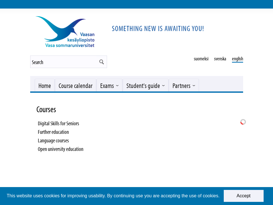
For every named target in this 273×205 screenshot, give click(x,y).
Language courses (53, 140)
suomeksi (201, 58)
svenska (220, 58)
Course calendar (76, 85)
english (237, 58)
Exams (107, 85)
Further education (53, 131)
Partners (181, 85)
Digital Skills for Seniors (58, 123)
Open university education (60, 148)
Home (44, 85)
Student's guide (143, 85)
